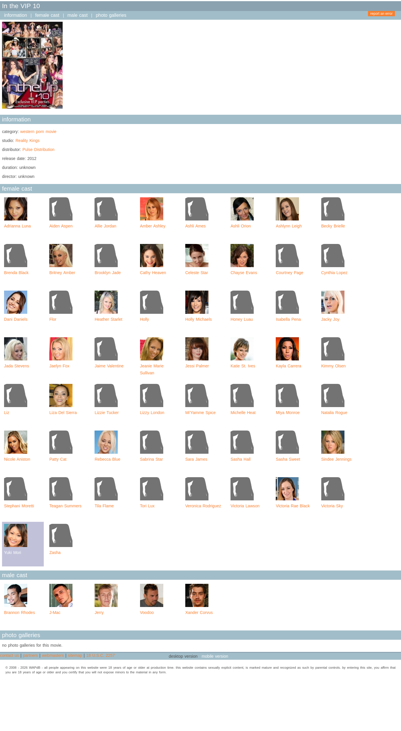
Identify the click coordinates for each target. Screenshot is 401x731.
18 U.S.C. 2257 (100, 655)
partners (30, 655)
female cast (47, 15)
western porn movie (38, 131)
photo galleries (111, 15)
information (15, 15)
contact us (9, 655)
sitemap (75, 655)
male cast (78, 15)
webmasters (53, 655)
